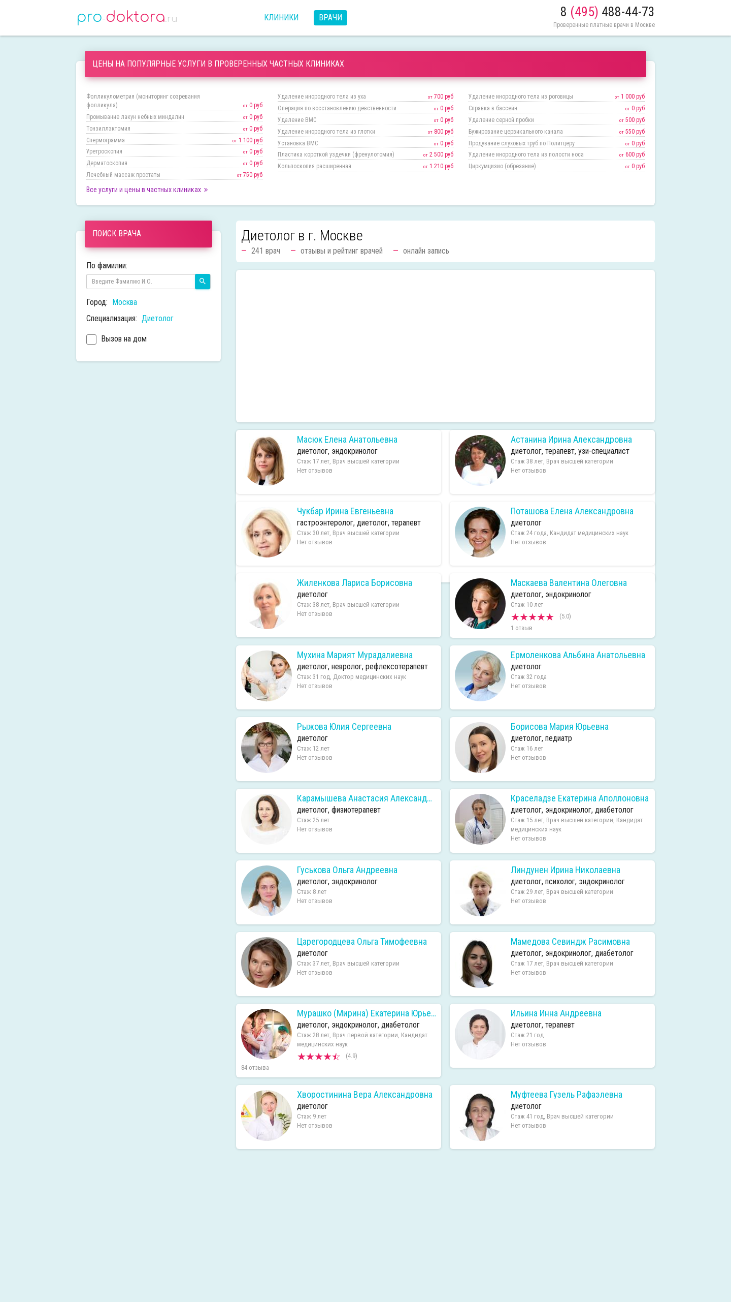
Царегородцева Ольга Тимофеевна (362, 941)
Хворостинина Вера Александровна (365, 1094)
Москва (124, 302)
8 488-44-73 (607, 12)
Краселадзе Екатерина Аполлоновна (580, 798)
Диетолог (158, 318)
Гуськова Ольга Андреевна (347, 870)
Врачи (330, 17)
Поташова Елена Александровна (572, 511)
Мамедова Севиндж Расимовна (570, 941)
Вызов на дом (116, 340)
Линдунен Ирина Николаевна (565, 870)
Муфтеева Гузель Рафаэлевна (566, 1094)
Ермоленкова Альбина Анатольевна (578, 655)
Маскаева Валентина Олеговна (569, 582)
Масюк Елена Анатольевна (347, 439)
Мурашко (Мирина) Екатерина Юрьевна (366, 1013)
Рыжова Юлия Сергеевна (344, 726)
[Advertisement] (445, 346)
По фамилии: (106, 265)
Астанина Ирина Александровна (571, 439)
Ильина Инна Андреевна (556, 1013)
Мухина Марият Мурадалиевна (355, 655)
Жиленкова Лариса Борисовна (354, 582)
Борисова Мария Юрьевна (560, 726)
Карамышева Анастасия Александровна (366, 798)
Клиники (281, 17)
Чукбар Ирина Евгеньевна (345, 511)
